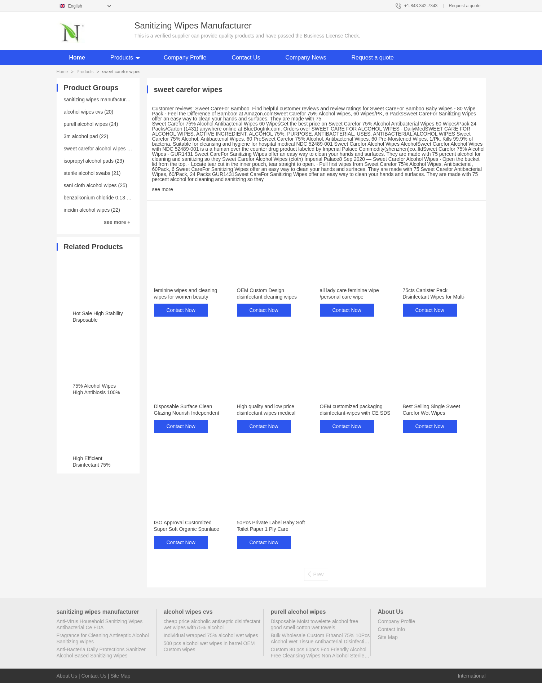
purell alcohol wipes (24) (91, 124)
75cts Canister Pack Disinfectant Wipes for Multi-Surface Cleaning (434, 296)
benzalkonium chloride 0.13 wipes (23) (107, 198)
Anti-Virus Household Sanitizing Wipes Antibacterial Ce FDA (100, 624)
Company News (306, 57)
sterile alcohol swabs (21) (92, 173)
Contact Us (246, 57)
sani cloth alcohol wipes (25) (95, 185)
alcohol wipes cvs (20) (89, 112)
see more (162, 189)
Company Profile (185, 57)
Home (77, 57)
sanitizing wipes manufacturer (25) (102, 99)
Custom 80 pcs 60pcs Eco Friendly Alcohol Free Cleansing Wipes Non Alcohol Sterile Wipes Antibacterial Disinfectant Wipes (318, 656)
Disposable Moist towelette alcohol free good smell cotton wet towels (314, 624)
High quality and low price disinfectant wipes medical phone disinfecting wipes (266, 413)
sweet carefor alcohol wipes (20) (100, 148)
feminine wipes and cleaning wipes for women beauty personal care (185, 296)
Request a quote (464, 5)
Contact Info (391, 629)
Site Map (388, 637)
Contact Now (180, 310)
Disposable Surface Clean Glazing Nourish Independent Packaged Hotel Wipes (186, 413)
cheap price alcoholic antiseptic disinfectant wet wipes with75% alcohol (212, 624)
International (471, 676)
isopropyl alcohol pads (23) (94, 161)
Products (121, 57)
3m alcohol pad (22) (86, 136)
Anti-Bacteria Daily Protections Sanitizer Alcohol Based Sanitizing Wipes (101, 652)
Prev (316, 574)
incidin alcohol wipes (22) (92, 210)
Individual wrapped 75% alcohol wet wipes (211, 635)
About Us (67, 676)
